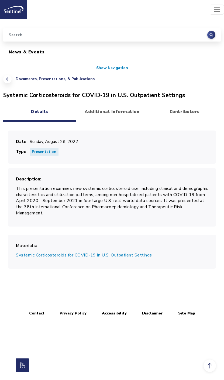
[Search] (112, 35)
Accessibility (114, 313)
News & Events (26, 52)
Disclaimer (152, 313)
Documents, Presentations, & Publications (55, 78)
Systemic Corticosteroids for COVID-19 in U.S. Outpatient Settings (84, 255)
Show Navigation (112, 67)
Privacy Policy (73, 313)
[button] (210, 366)
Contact (36, 313)
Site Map (186, 313)
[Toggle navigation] (217, 10)
